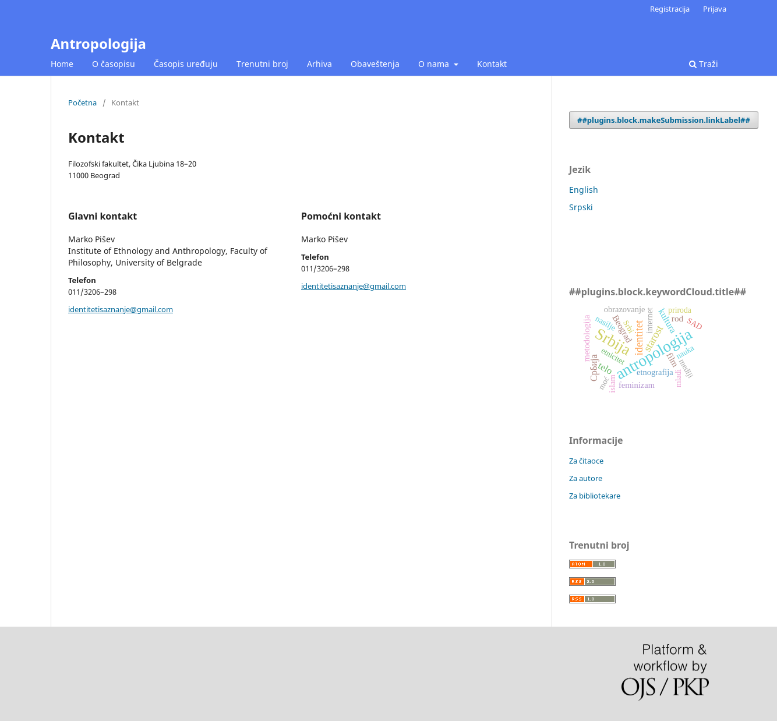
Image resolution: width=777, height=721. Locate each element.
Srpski (581, 207)
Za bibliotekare (594, 495)
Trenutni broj (262, 63)
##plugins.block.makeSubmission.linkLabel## (663, 120)
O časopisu (113, 63)
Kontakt (492, 63)
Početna (82, 102)
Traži (703, 63)
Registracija (670, 8)
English (583, 189)
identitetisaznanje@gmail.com (120, 309)
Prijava (714, 8)
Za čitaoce (586, 460)
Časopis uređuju (186, 63)
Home (62, 63)
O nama (434, 63)
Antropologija (98, 43)
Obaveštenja (375, 63)
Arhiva (319, 63)
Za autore (585, 478)
